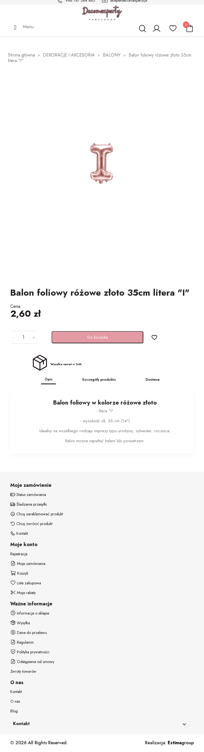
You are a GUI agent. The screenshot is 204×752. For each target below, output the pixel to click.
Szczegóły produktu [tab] (99, 379)
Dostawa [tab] (152, 379)
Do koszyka (97, 337)
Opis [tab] (48, 379)
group (181, 743)
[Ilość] (23, 337)
